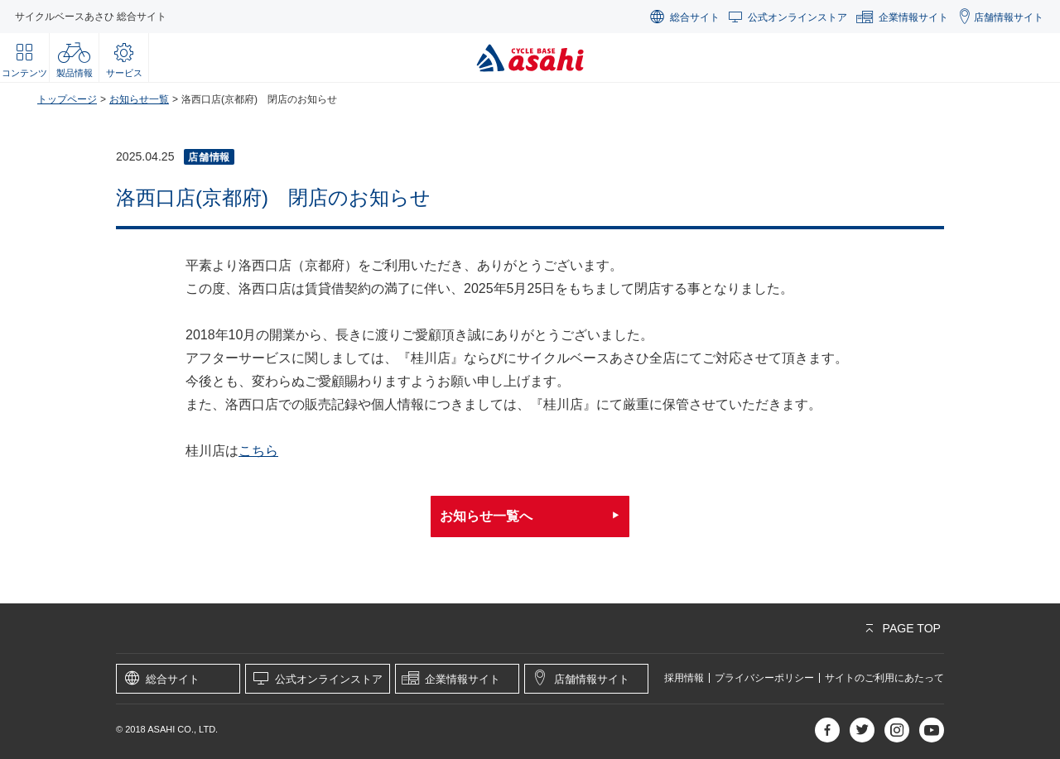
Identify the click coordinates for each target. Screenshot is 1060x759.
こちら (258, 451)
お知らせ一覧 (139, 99)
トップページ (67, 99)
